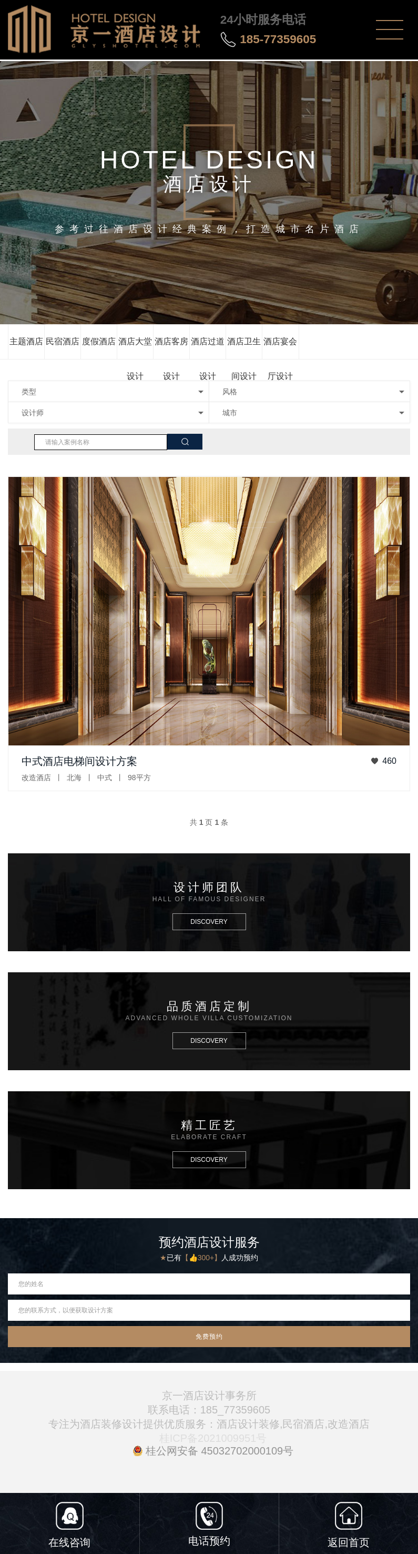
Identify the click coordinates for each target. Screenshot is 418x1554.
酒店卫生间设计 (244, 348)
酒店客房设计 (171, 348)
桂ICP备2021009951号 (213, 1438)
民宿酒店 (62, 341)
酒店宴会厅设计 (280, 348)
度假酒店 (99, 341)
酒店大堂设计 (135, 348)
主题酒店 (26, 341)
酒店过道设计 (208, 348)
